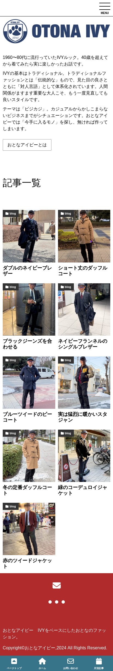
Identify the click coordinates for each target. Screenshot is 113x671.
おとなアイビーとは (27, 144)
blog (13, 213)
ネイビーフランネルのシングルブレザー (82, 344)
